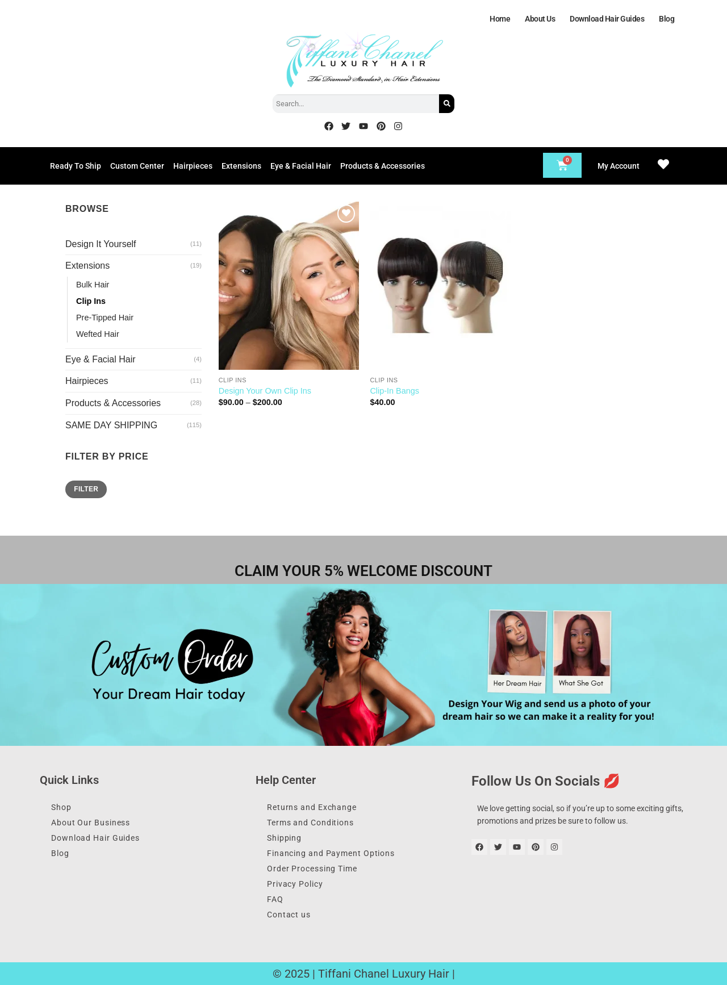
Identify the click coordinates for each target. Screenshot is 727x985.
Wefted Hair (97, 334)
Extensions (241, 165)
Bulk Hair (92, 284)
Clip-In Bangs (394, 390)
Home (500, 18)
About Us (540, 18)
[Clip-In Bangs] (440, 286)
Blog (666, 18)
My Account (619, 165)
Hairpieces (192, 165)
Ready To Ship (75, 165)
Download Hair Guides (607, 18)
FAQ (275, 899)
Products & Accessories (382, 165)
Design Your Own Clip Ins (265, 390)
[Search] (446, 103)
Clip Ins (91, 301)
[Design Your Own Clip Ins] (289, 286)
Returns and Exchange (312, 807)
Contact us (289, 914)
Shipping (284, 837)
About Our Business (90, 822)
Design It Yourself (100, 244)
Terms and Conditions (310, 822)
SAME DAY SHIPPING (111, 425)
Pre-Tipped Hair (104, 317)
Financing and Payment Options (331, 853)
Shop (61, 807)
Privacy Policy (295, 883)
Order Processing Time (312, 868)
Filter (86, 489)
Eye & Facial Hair (300, 165)
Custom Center (137, 165)
